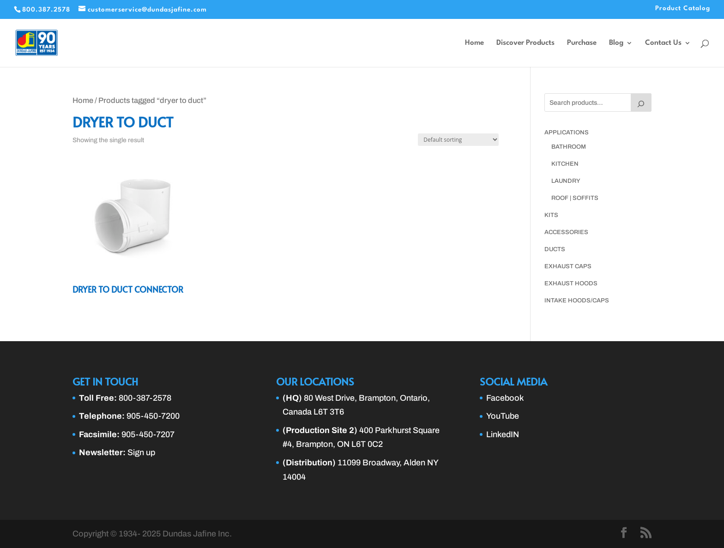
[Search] (641, 102)
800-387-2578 (145, 398)
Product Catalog (682, 8)
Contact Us (663, 43)
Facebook (505, 398)
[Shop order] (458, 139)
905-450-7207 (148, 434)
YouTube (502, 416)
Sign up (141, 452)
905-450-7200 (153, 416)
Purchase (582, 43)
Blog (616, 43)
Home (474, 43)
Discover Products (525, 43)
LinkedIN (502, 434)
